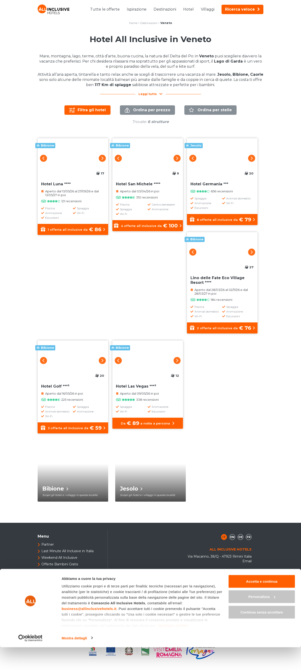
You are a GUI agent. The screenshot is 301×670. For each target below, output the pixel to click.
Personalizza (261, 620)
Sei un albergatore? (57, 577)
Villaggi (207, 9)
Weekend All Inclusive (59, 564)
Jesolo (131, 495)
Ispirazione (137, 9)
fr (249, 543)
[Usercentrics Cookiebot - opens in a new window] (30, 660)
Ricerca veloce (242, 9)
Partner (47, 550)
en (232, 543)
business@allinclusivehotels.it (89, 631)
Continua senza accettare (262, 635)
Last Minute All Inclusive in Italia (67, 557)
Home (133, 23)
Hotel (188, 9)
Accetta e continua (261, 604)
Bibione (55, 495)
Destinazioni (165, 9)
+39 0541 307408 (235, 591)
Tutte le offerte (105, 9)
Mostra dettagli (74, 661)
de (240, 543)
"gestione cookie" (173, 648)
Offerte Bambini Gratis (59, 570)
